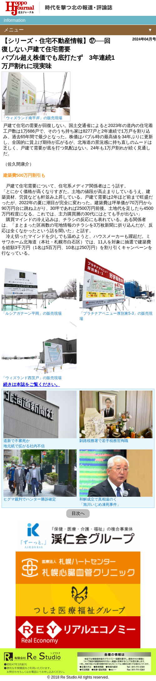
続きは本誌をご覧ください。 (31, 384)
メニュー (14, 29)
